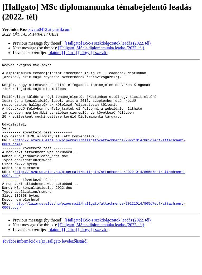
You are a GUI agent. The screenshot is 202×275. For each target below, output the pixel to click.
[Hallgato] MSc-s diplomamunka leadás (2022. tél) (101, 48)
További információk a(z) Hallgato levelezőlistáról (45, 270)
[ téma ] (70, 52)
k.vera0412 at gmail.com (49, 29)
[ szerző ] (101, 52)
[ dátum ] (55, 52)
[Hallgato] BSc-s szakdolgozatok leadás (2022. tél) (108, 43)
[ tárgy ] (85, 52)
